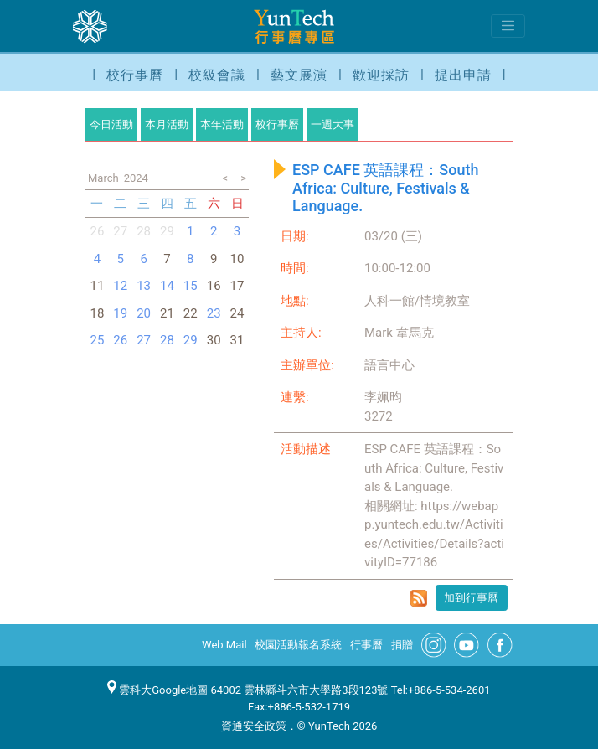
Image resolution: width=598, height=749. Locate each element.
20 (144, 313)
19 (120, 313)
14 (167, 285)
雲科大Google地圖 (157, 690)
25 (97, 340)
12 (120, 285)
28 (144, 231)
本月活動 (166, 124)
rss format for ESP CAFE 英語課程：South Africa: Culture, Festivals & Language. (418, 598)
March (103, 178)
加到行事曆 (471, 597)
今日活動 (111, 124)
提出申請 (463, 75)
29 (190, 340)
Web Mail (224, 644)
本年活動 (222, 124)
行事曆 (366, 644)
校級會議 (216, 75)
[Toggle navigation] (508, 26)
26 (97, 231)
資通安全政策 (253, 726)
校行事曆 (134, 75)
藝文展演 (299, 75)
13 (144, 285)
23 (214, 313)
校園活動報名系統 (298, 644)
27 (120, 231)
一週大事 (332, 124)
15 (190, 285)
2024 (136, 178)
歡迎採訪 (381, 75)
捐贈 (402, 644)
